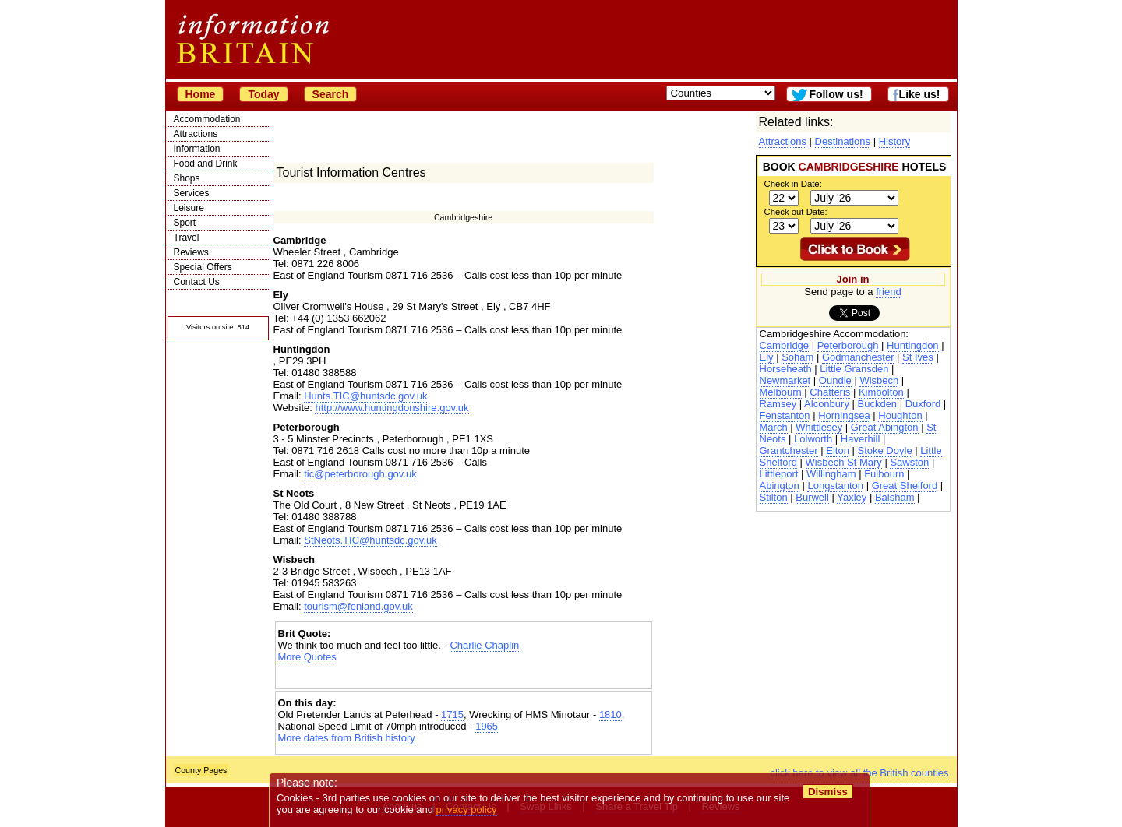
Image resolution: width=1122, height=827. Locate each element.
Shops (187, 178)
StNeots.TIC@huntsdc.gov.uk (370, 540)
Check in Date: (793, 183)
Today (263, 94)
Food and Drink (206, 163)
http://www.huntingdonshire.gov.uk (391, 408)
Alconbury (826, 404)
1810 (610, 714)
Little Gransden (854, 369)
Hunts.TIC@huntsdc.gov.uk (365, 396)
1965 (486, 726)
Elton (837, 450)
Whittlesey (819, 427)
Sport (185, 222)
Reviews (191, 252)
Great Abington (885, 427)
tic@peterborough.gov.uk (360, 474)
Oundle (835, 380)
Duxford (923, 404)
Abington (779, 485)
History (894, 141)
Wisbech (878, 380)
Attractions (196, 133)
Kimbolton (881, 392)
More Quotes (307, 657)
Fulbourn (884, 474)
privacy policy (466, 809)
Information (197, 148)
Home (200, 94)
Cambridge (785, 345)
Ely (767, 357)
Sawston (909, 462)
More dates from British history (346, 738)
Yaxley (851, 497)
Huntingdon (913, 345)
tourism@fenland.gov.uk (358, 606)
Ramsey (778, 404)
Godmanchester (858, 357)
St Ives (917, 357)
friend (888, 291)
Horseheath (786, 369)
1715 (452, 714)
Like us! (919, 94)
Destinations (843, 141)
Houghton (900, 415)
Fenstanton (785, 415)
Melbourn (781, 392)
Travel (186, 237)
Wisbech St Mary (844, 462)
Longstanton (835, 485)
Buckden (878, 404)
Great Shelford (905, 485)
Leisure (189, 207)
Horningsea (844, 415)
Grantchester (789, 450)
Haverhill (860, 439)
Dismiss (828, 791)
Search (330, 94)
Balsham (895, 497)
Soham (797, 357)
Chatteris (830, 392)
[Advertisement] (463, 676)
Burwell (812, 497)
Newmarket (785, 380)
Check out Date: (795, 211)
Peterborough (848, 345)
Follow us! (836, 94)
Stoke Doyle (885, 450)
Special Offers (203, 267)
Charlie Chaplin (484, 645)
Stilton (774, 497)
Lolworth (813, 439)
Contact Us (197, 281)
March (774, 427)
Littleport (779, 474)
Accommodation (207, 119)
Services (192, 193)
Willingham (831, 474)
